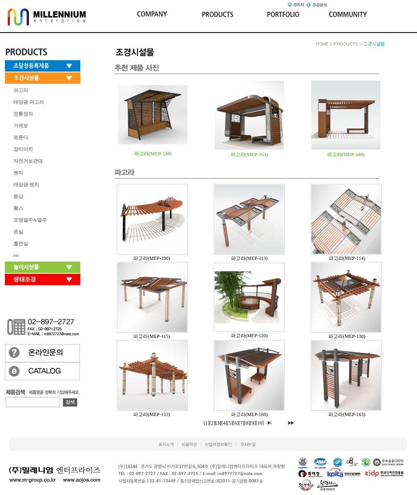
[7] (241, 423)
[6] (236, 423)
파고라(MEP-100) (151, 258)
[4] (224, 423)
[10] (260, 423)
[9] (253, 423)
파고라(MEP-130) (346, 336)
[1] (206, 423)
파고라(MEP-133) (151, 414)
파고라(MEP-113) (249, 258)
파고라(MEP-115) (151, 336)
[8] (247, 423)
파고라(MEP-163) (346, 414)
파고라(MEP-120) (249, 335)
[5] (230, 423)
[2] (212, 423)
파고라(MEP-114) (347, 258)
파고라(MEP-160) (249, 414)
